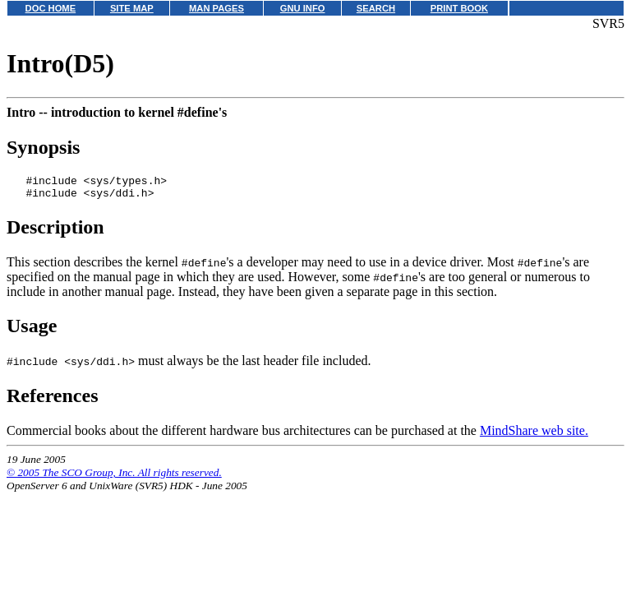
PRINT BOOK (459, 8)
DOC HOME (50, 8)
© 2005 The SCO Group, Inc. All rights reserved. (114, 477)
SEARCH (376, 8)
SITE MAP (132, 8)
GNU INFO (302, 8)
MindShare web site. (534, 435)
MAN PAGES (216, 8)
